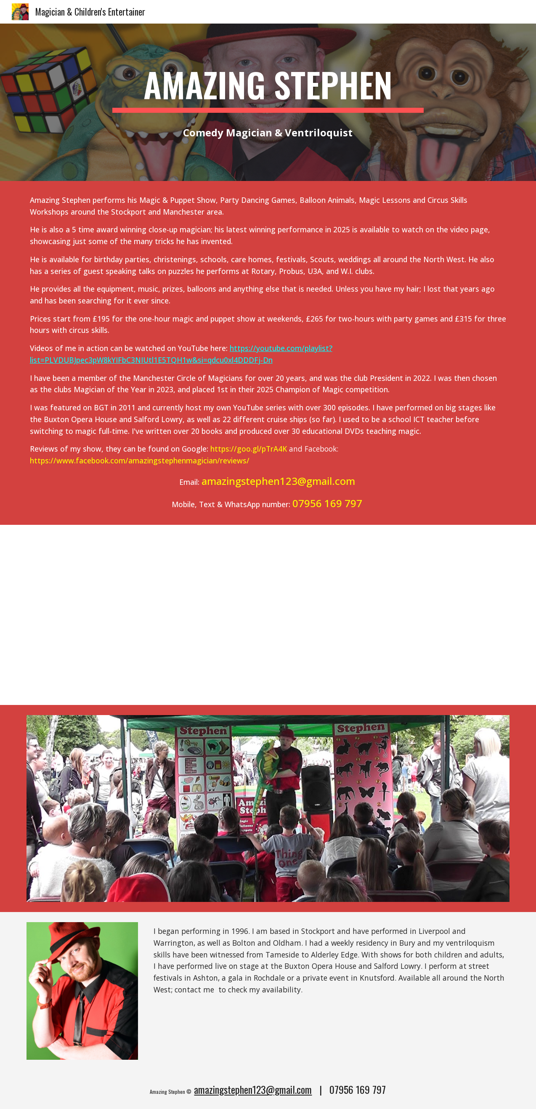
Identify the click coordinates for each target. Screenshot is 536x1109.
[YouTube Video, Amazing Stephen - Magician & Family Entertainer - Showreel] (268, 615)
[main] (268, 88)
